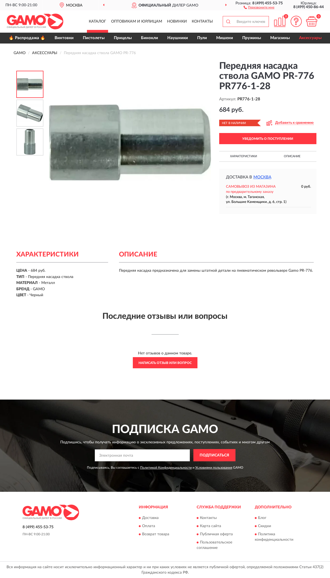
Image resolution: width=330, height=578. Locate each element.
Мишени (224, 38)
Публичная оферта (216, 534)
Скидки (264, 526)
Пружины (251, 38)
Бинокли (149, 38)
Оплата (148, 526)
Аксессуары (310, 38)
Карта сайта (210, 526)
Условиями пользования (213, 467)
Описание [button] (292, 156)
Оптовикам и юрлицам (136, 21)
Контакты (202, 21)
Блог (262, 518)
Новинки (177, 21)
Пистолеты (94, 38)
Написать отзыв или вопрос (165, 362)
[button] (259, 7)
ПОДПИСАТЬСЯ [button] (214, 455)
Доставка (150, 518)
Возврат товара (155, 534)
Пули (202, 38)
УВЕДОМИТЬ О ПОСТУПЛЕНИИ (267, 138)
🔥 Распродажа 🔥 (27, 38)
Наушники (177, 38)
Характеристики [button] (243, 156)
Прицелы (123, 38)
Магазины (280, 38)
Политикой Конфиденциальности (166, 467)
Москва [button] (262, 177)
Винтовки (64, 38)
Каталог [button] (97, 21)
